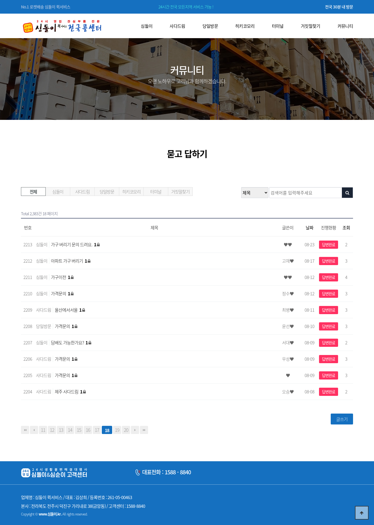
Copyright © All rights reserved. (54, 514)
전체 (33, 191)
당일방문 (107, 191)
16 (88, 429)
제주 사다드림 (69, 391)
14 (70, 429)
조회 (346, 227)
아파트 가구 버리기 (69, 260)
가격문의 (61, 293)
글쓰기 (342, 419)
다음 (135, 430)
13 (61, 429)
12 (52, 429)
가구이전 (61, 277)
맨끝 (144, 430)
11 (43, 429)
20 (126, 429)
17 (97, 429)
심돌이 (57, 191)
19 (117, 429)
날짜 (309, 227)
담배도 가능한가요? (69, 342)
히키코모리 (131, 191)
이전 (34, 430)
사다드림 (82, 191)
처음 (25, 430)
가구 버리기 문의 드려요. (74, 244)
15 (79, 429)
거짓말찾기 (180, 191)
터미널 (155, 191)
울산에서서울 (68, 309)
